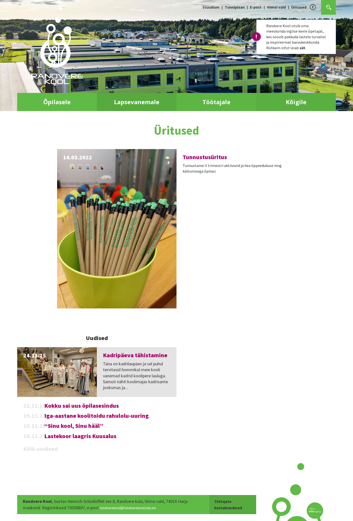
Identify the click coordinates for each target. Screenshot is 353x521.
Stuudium (210, 7)
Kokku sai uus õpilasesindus (81, 405)
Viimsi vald (276, 7)
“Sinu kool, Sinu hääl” (73, 426)
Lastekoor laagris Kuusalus (80, 436)
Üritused (298, 7)
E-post (256, 7)
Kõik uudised (40, 449)
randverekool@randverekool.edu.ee (132, 507)
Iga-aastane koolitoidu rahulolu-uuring (96, 415)
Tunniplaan (235, 7)
